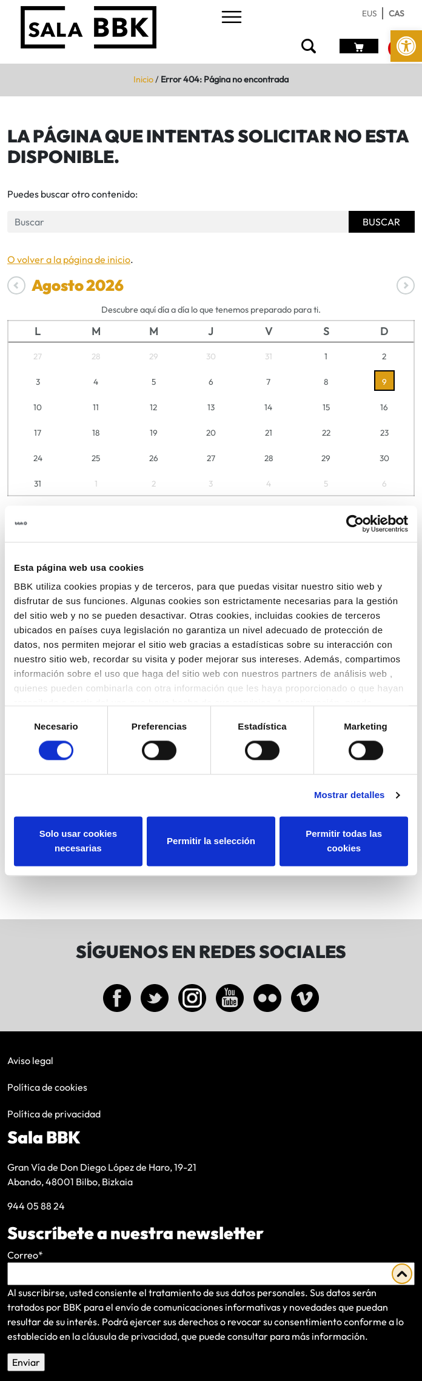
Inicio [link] (143, 79)
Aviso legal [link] (30, 1060)
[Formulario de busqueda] (178, 222)
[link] (406, 46)
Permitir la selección (211, 841)
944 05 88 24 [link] (36, 1206)
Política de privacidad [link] (54, 1114)
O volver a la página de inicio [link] (68, 259)
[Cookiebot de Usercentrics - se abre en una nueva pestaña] (355, 523)
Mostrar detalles (349, 795)
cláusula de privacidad (129, 1336)
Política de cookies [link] (47, 1087)
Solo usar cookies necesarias (78, 840)
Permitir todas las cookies (344, 840)
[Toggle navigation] (231, 18)
